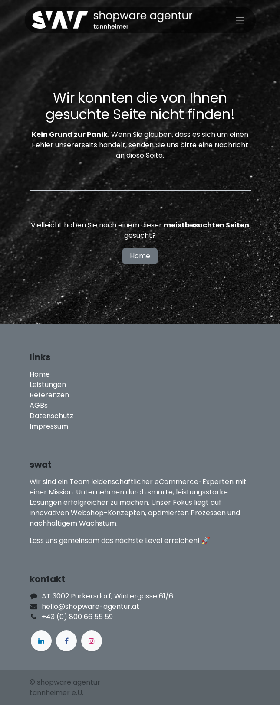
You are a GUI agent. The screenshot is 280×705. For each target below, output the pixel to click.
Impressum (49, 426)
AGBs (39, 405)
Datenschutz (51, 416)
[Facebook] (66, 640)
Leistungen (48, 385)
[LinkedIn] (41, 640)
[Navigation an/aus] (240, 20)
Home (140, 256)
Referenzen (49, 395)
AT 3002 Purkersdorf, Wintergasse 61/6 (107, 596)
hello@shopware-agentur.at (90, 606)
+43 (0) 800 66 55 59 (77, 617)
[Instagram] (91, 640)
